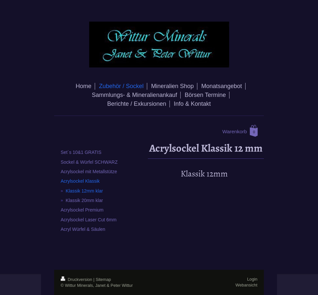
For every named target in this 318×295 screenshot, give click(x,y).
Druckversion (77, 279)
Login (252, 279)
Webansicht (246, 285)
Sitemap (103, 279)
